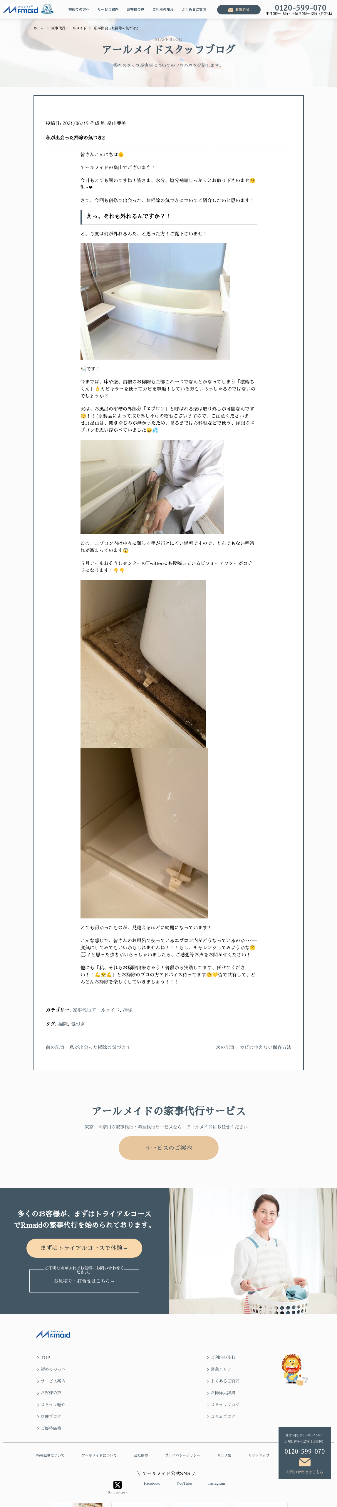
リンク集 (224, 1421)
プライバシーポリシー (182, 1421)
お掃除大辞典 (251, 1369)
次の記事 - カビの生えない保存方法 (253, 1047)
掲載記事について (50, 1421)
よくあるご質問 (193, 9)
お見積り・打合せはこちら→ (84, 1282)
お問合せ (242, 9)
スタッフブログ (121, 1381)
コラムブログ (251, 1381)
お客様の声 (135, 9)
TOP (45, 1357)
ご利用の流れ (162, 9)
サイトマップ (258, 1421)
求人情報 (293, 1421)
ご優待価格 (51, 1393)
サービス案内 (107, 9)
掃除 (127, 1010)
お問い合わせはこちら (304, 1472)
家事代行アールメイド (96, 1010)
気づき (78, 1024)
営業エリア (249, 1357)
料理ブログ (183, 1381)
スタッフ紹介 (53, 1381)
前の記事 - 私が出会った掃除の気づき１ (88, 1047)
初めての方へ (78, 9)
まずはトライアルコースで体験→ (84, 1249)
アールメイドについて (99, 1421)
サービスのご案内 (168, 1148)
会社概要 (141, 1421)
